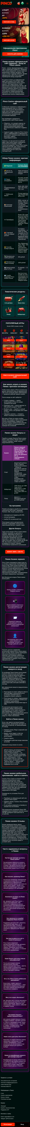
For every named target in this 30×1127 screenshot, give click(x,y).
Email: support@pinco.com (7, 1116)
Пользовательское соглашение (9, 1080)
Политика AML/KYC (6, 1086)
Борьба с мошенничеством (8, 1108)
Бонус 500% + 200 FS (15, 552)
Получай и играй (9, 40)
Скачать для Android (15, 54)
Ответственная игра (6, 1084)
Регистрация (8, 1124)
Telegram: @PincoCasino (7, 1118)
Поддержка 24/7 (5, 1109)
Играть (8, 340)
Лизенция (3, 1106)
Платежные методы (6, 1099)
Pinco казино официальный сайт (15, 376)
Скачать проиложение (6, 1095)
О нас (2, 1093)
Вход (22, 1124)
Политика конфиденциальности (9, 1082)
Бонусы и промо (5, 1097)
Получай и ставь (9, 22)
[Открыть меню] (27, 3)
